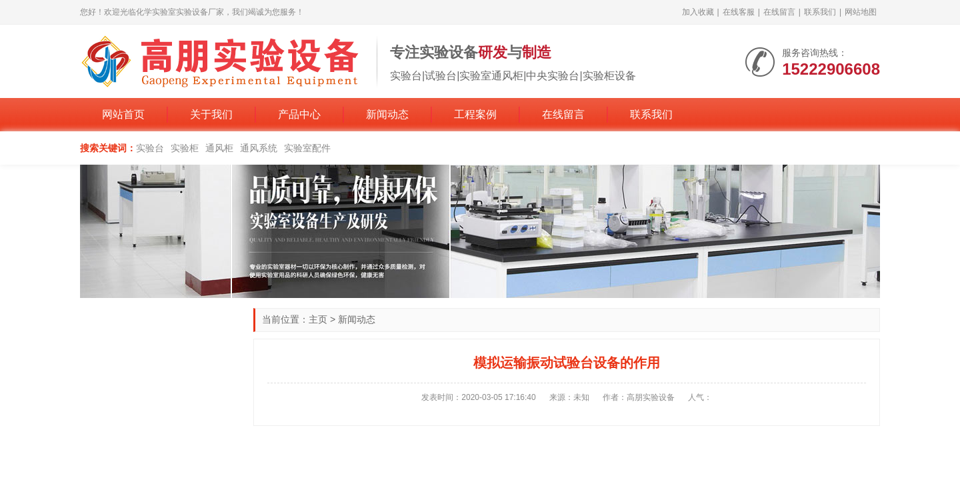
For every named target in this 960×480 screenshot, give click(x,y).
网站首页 (123, 114)
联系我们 (820, 12)
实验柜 (185, 148)
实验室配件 (307, 148)
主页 (318, 319)
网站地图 (861, 12)
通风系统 (258, 148)
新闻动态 (387, 114)
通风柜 (219, 148)
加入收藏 (698, 12)
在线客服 (739, 12)
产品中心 (299, 114)
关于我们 (211, 114)
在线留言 (779, 12)
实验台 (150, 148)
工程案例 (475, 114)
